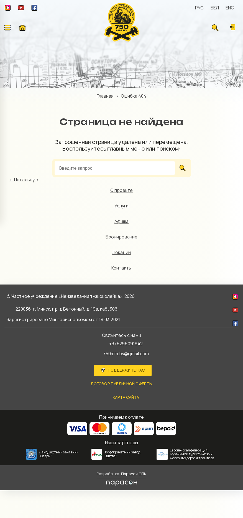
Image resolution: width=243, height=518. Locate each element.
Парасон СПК (133, 473)
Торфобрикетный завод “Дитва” (122, 454)
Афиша (121, 221)
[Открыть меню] (7, 28)
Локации (121, 252)
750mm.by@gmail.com (126, 354)
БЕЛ (215, 8)
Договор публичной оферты (121, 383)
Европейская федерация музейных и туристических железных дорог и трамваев (192, 454)
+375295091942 (126, 344)
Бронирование (121, 237)
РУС (199, 8)
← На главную (23, 180)
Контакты (121, 268)
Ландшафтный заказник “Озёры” (58, 454)
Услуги (121, 206)
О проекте (121, 190)
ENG (230, 8)
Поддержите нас (126, 370)
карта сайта (126, 397)
